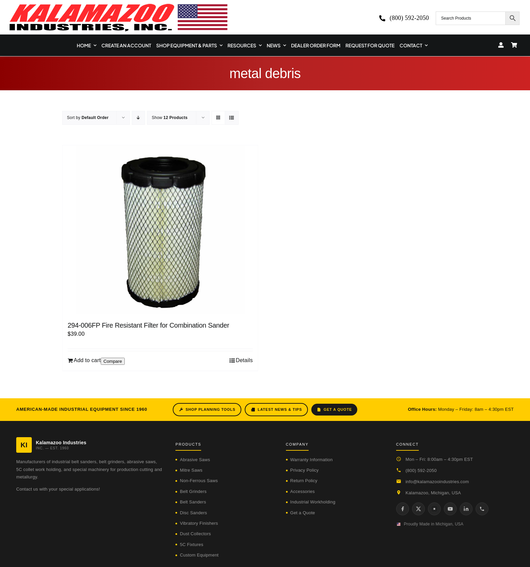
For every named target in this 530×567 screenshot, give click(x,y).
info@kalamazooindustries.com (437, 481)
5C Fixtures (191, 544)
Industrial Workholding (313, 501)
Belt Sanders (193, 501)
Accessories (302, 491)
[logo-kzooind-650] (118, 6)
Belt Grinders (193, 491)
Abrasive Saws (195, 459)
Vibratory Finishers (199, 523)
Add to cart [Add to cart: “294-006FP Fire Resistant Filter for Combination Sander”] (87, 360)
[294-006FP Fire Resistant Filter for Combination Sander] (160, 229)
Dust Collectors (195, 533)
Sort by (88, 117)
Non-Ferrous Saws (199, 480)
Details (244, 360)
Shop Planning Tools (207, 409)
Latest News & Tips (276, 409)
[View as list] (231, 117)
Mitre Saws (191, 470)
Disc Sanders (193, 512)
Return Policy (303, 480)
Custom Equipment (199, 555)
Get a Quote (334, 409)
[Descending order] (138, 118)
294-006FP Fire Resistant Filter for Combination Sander (148, 325)
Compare (112, 361)
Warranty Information (311, 459)
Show (170, 117)
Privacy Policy (304, 470)
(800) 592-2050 (421, 470)
